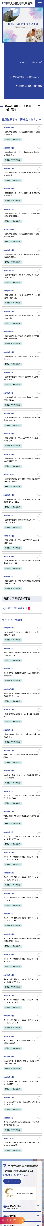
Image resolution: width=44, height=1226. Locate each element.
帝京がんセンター (35, 77)
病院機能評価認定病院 (25, 1193)
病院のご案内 (37, 62)
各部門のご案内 (18, 77)
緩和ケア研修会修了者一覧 (19, 608)
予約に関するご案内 (9, 1220)
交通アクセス (11, 1181)
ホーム (24, 62)
